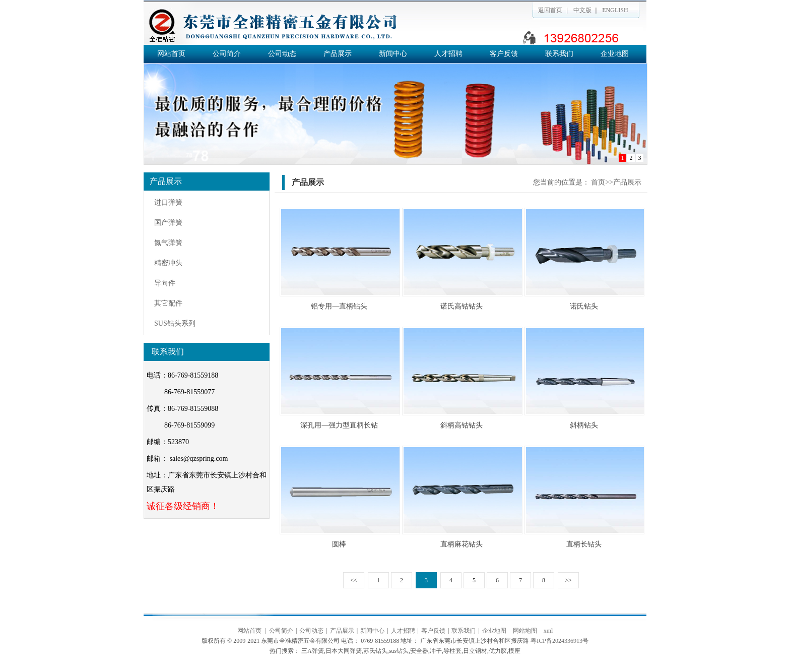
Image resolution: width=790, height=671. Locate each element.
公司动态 (282, 53)
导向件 (164, 283)
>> (568, 580)
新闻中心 (393, 53)
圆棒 (339, 544)
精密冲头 (168, 263)
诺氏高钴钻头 (461, 306)
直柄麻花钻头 (461, 544)
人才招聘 (448, 53)
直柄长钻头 (584, 544)
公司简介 (227, 53)
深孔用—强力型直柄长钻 (339, 425)
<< (353, 580)
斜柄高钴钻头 (461, 425)
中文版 (582, 10)
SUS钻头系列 (174, 323)
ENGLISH (615, 10)
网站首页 (171, 53)
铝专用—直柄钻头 (339, 306)
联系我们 (559, 53)
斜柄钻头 (584, 425)
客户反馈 (504, 53)
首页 (598, 182)
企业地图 (615, 53)
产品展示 (337, 53)
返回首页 (550, 10)
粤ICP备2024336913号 (559, 640)
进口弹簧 (168, 202)
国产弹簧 (168, 222)
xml (548, 630)
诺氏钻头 (584, 306)
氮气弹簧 (168, 243)
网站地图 (525, 630)
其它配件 (168, 303)
